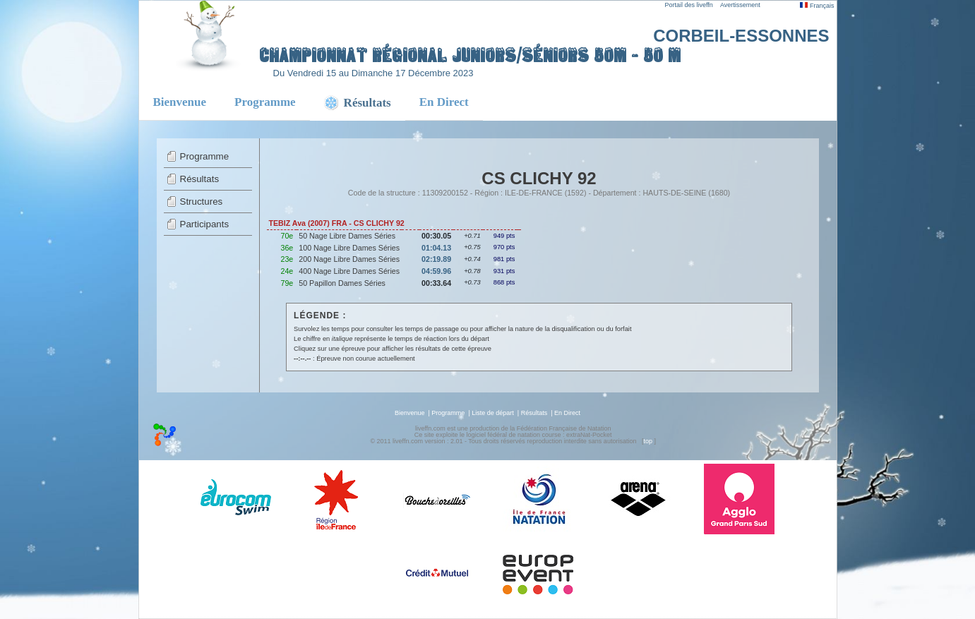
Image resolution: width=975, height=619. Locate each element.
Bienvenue (180, 102)
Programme (265, 102)
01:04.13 (436, 248)
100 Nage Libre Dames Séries (349, 248)
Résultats (200, 179)
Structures (201, 201)
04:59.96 (436, 271)
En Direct (444, 102)
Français (817, 5)
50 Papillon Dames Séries (342, 283)
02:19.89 (436, 259)
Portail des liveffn (689, 4)
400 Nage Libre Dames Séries (349, 271)
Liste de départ (493, 412)
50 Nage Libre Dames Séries (347, 236)
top (647, 441)
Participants (204, 224)
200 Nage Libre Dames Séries (349, 259)
